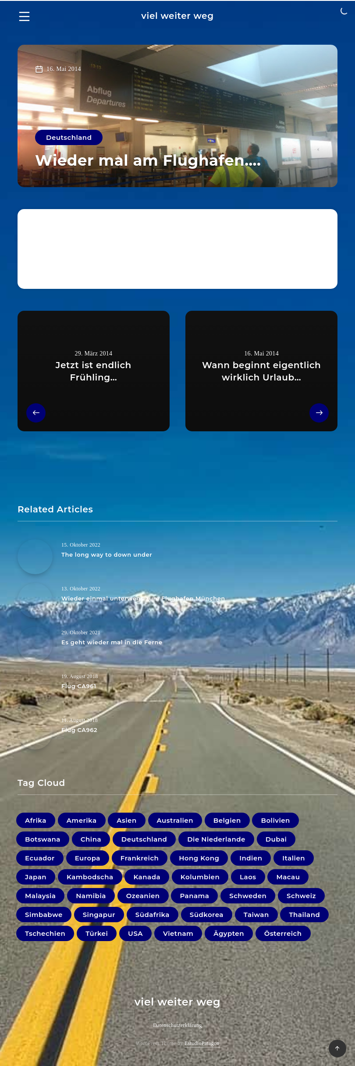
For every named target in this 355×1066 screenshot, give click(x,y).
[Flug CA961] (35, 688)
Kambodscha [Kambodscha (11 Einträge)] (90, 877)
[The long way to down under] (35, 556)
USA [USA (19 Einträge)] (135, 933)
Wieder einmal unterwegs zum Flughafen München (143, 598)
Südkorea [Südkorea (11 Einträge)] (207, 914)
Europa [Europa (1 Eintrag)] (87, 858)
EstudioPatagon (202, 1043)
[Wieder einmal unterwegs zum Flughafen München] (35, 600)
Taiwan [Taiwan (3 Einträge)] (256, 914)
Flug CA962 (79, 729)
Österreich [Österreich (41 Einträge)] (283, 933)
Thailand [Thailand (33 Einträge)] (304, 914)
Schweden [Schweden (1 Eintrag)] (247, 896)
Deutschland (69, 137)
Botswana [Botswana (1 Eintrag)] (42, 839)
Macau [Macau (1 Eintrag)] (288, 877)
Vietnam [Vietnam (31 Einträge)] (178, 933)
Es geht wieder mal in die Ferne (112, 642)
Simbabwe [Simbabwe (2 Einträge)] (44, 914)
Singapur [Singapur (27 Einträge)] (99, 914)
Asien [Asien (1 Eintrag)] (126, 820)
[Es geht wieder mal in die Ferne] (35, 644)
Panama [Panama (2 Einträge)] (194, 896)
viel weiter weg (177, 16)
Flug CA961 (78, 685)
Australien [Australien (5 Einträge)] (175, 820)
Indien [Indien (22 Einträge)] (250, 858)
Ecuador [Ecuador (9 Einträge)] (40, 858)
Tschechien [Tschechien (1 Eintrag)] (45, 933)
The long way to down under (106, 554)
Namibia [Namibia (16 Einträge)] (91, 896)
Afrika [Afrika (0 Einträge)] (35, 820)
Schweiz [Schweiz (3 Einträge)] (301, 896)
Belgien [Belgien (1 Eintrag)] (227, 820)
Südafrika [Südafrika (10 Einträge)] (152, 914)
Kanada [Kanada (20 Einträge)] (146, 877)
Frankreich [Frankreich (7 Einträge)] (140, 858)
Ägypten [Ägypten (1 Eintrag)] (228, 933)
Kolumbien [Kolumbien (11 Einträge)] (200, 877)
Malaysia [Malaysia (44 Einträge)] (40, 896)
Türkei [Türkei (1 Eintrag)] (96, 933)
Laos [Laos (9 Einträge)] (248, 877)
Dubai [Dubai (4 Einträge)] (276, 839)
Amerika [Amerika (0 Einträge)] (82, 820)
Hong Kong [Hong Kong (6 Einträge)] (199, 858)
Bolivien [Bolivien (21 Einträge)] (275, 820)
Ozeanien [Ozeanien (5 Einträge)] (143, 896)
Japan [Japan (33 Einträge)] (35, 877)
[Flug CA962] (35, 732)
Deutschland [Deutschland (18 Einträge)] (144, 839)
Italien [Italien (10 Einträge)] (293, 858)
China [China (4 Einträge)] (91, 839)
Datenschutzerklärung (177, 1025)
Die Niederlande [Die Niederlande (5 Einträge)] (216, 839)
